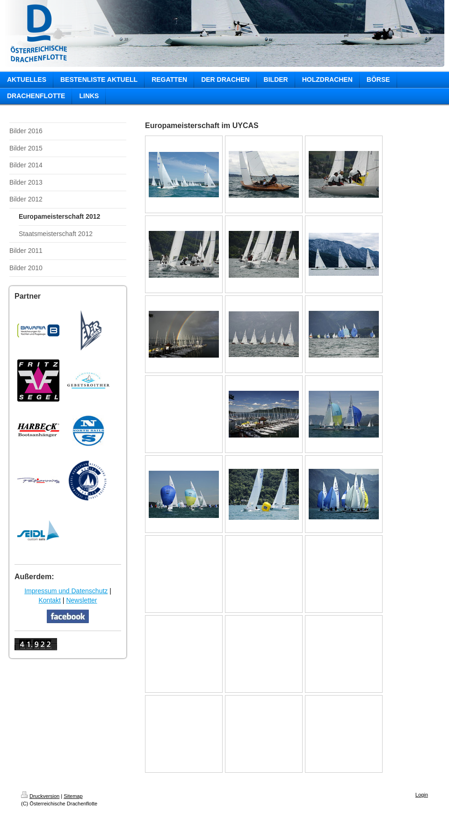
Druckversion (40, 796)
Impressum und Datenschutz (66, 591)
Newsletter (81, 600)
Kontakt (49, 600)
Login (421, 794)
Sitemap (73, 796)
